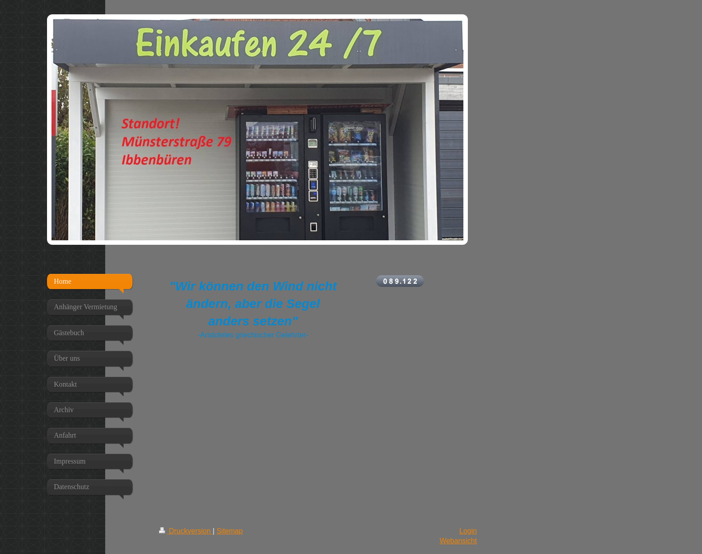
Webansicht (458, 541)
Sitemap (230, 531)
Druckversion (186, 531)
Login (468, 531)
